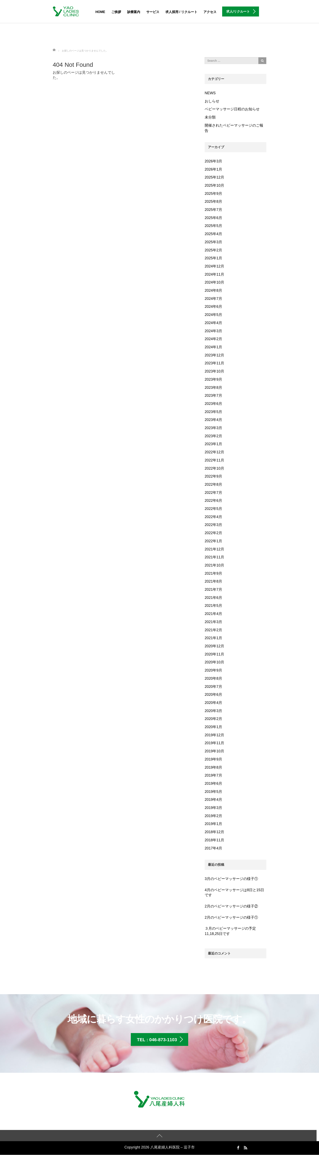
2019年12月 (214, 735)
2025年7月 (213, 210)
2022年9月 (213, 476)
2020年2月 (213, 719)
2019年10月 (214, 751)
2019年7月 (213, 775)
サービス (152, 12)
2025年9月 (213, 194)
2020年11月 (214, 654)
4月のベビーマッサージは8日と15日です (234, 892)
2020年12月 (214, 646)
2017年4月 (213, 848)
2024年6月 (213, 307)
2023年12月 (214, 355)
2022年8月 (213, 484)
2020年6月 (213, 695)
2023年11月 (214, 363)
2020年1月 (213, 727)
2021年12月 (214, 549)
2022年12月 (214, 452)
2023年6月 (213, 404)
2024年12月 (214, 266)
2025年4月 (213, 234)
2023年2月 (213, 436)
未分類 (210, 117)
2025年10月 (214, 185)
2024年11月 (214, 274)
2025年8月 (213, 201)
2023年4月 (213, 420)
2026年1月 (213, 169)
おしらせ (212, 101)
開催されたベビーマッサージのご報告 (234, 128)
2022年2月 (213, 533)
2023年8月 (213, 388)
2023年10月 (214, 371)
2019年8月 (213, 767)
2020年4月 (213, 703)
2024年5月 (213, 315)
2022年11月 (214, 460)
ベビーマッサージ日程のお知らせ (232, 109)
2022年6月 (213, 501)
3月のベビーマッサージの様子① (231, 879)
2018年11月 (214, 840)
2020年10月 (214, 662)
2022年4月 (213, 517)
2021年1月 (213, 638)
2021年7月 (213, 589)
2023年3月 (213, 428)
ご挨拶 (116, 12)
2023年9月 (213, 379)
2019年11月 (214, 743)
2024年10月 (214, 282)
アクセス (209, 12)
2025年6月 (213, 218)
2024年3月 (213, 331)
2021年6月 (213, 598)
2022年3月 (213, 525)
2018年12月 (214, 832)
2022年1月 (213, 541)
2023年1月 (213, 444)
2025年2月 (213, 250)
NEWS (210, 93)
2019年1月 (213, 824)
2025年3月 (213, 242)
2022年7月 (213, 493)
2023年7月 (213, 395)
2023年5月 (213, 412)
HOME (100, 12)
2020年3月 (213, 711)
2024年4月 (213, 323)
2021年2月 (213, 630)
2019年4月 (213, 800)
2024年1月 (213, 347)
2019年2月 (213, 816)
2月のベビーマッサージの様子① (231, 917)
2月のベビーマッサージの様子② (231, 906)
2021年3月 (213, 622)
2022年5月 (213, 509)
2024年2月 (213, 339)
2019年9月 (213, 759)
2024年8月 (213, 290)
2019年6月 (213, 783)
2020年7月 (213, 687)
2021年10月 (214, 565)
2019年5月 (213, 792)
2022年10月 (214, 468)
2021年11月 (214, 557)
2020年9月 (213, 670)
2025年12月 (214, 177)
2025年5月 (213, 226)
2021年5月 (213, 606)
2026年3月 (213, 161)
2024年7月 (213, 299)
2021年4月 (213, 614)
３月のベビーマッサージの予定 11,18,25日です (230, 931)
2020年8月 (213, 678)
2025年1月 (213, 258)
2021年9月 (213, 573)
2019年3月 (213, 808)
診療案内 (133, 12)
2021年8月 (213, 581)
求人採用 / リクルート (181, 12)
